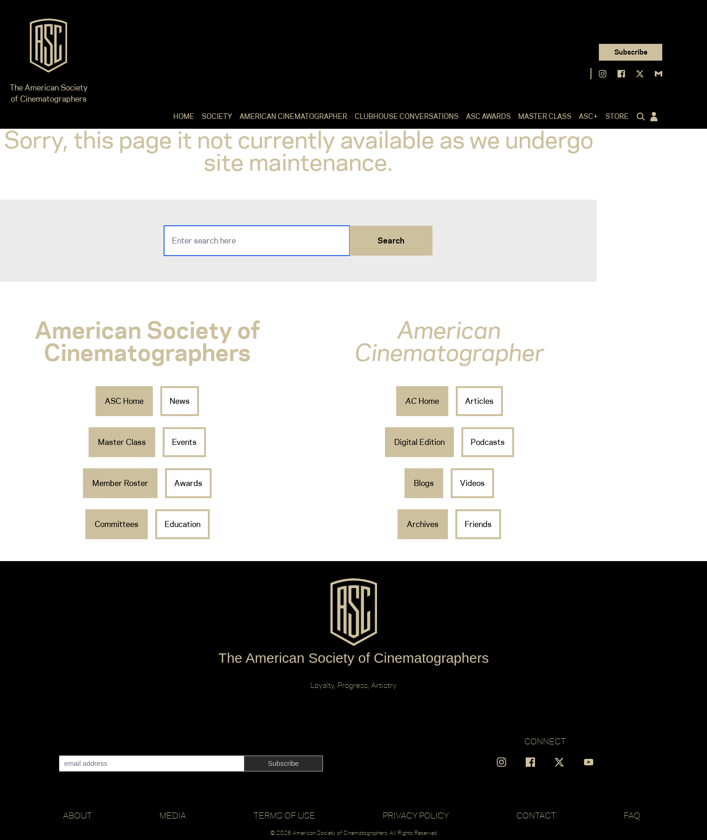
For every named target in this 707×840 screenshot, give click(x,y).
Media (172, 815)
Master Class (544, 116)
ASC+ (588, 116)
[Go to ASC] (48, 48)
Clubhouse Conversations (407, 116)
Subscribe (630, 52)
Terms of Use (284, 815)
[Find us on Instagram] (602, 73)
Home (183, 116)
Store (617, 116)
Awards (188, 483)
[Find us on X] (640, 73)
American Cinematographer (293, 116)
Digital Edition (419, 442)
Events (184, 442)
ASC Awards (488, 116)
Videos (472, 483)
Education (182, 524)
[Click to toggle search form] (638, 116)
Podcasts (488, 442)
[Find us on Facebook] (621, 73)
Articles (479, 401)
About (77, 815)
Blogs (424, 483)
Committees (116, 524)
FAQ (632, 815)
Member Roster (120, 483)
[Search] (257, 241)
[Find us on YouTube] (589, 762)
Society (217, 116)
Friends (478, 524)
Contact (536, 815)
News (180, 401)
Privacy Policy (416, 815)
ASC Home (124, 401)
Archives (423, 524)
